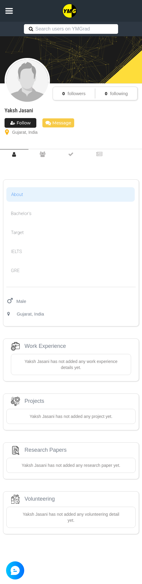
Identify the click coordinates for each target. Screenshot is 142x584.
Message (58, 123)
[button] (9, 10)
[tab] (14, 154)
